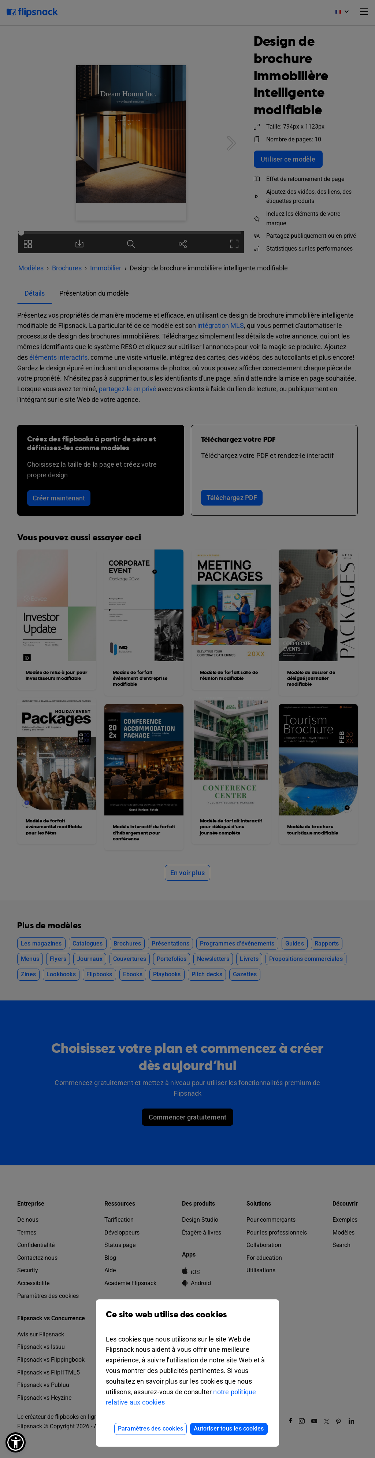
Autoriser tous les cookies (229, 1428)
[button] (15, 1442)
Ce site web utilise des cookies (187, 1320)
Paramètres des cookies (150, 1428)
